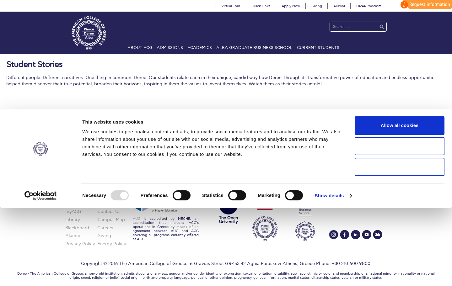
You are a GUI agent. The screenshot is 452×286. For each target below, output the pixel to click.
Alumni (339, 6)
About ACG (139, 47)
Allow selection (399, 224)
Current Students (318, 47)
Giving (316, 6)
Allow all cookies (400, 203)
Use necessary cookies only (399, 244)
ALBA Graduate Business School (254, 47)
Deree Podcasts (368, 6)
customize (425, 4)
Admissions (170, 47)
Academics (199, 47)
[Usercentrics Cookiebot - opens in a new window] (40, 273)
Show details (329, 273)
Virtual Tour (230, 6)
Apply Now (291, 6)
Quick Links (260, 6)
